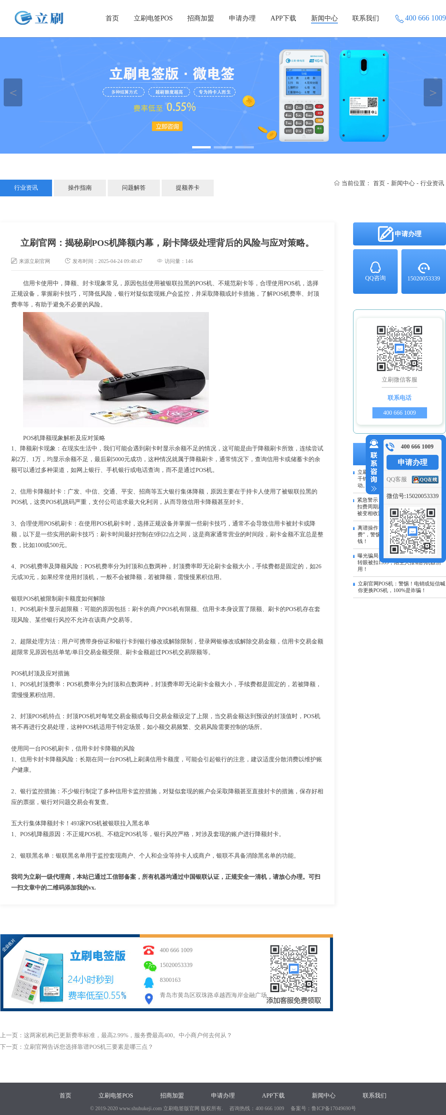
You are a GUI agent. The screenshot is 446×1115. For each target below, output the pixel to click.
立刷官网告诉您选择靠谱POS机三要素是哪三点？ (88, 1047)
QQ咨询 (375, 270)
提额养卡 (188, 187)
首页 (112, 18)
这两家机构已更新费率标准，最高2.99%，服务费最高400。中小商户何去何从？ (128, 1035)
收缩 (372, 465)
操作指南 (80, 187)
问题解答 (134, 187)
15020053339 (423, 271)
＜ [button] (13, 92)
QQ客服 (397, 479)
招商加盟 (200, 18)
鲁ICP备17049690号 (333, 1108)
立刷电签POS (153, 18)
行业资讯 (26, 187)
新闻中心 (324, 18)
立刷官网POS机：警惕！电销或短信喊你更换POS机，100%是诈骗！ (402, 587)
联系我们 (365, 18)
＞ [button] (433, 92)
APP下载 (283, 18)
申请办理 (242, 18)
